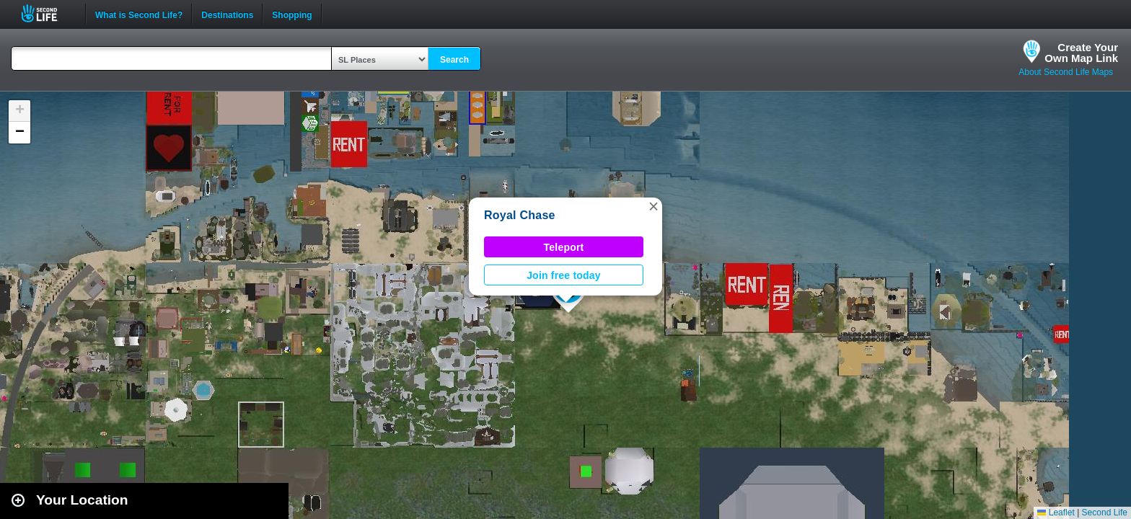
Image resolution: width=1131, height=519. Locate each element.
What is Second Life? (138, 13)
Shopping (292, 13)
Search (454, 60)
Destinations (227, 13)
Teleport (564, 247)
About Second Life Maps (1065, 72)
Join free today (564, 275)
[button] (653, 206)
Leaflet (1055, 512)
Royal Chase (519, 215)
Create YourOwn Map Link (1081, 52)
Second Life (47, 13)
